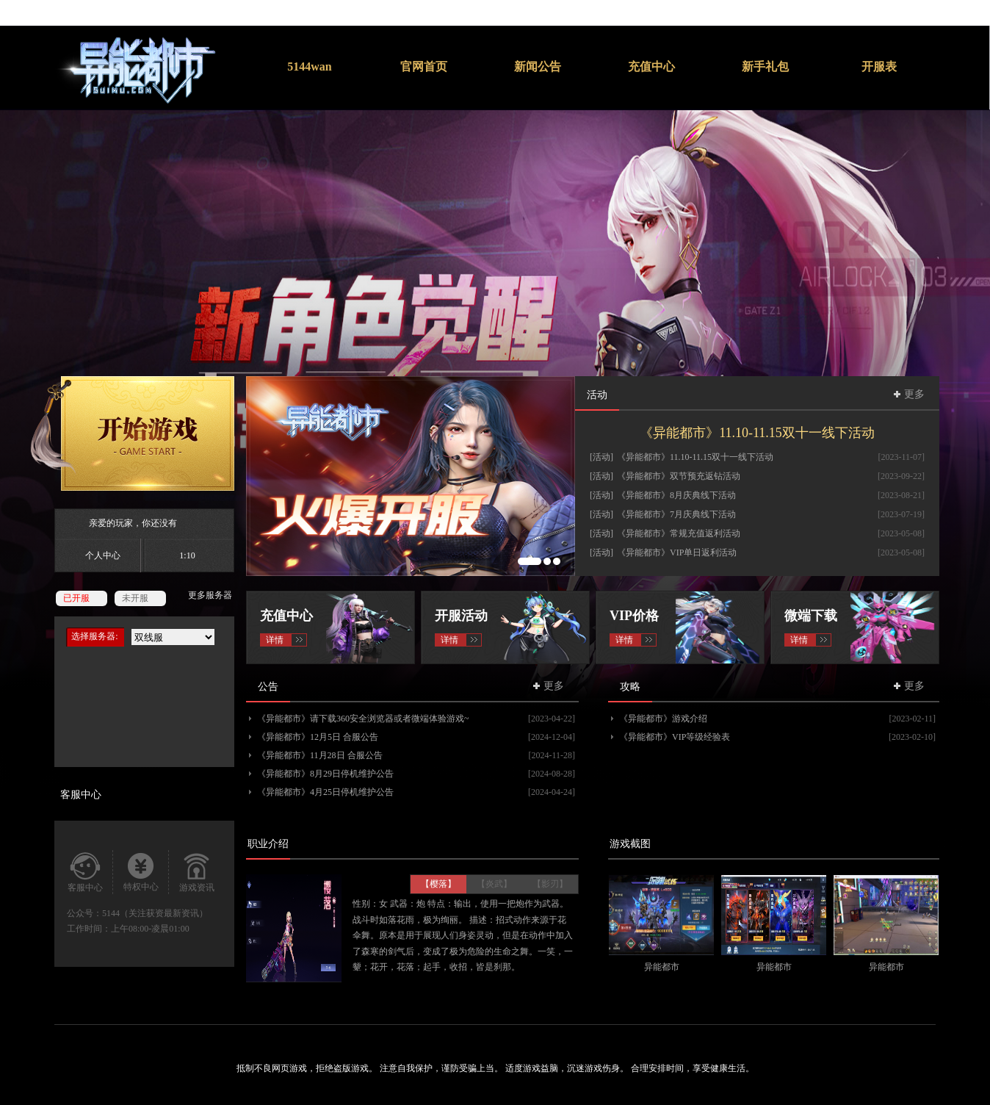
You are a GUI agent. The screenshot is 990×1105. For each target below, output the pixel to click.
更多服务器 (210, 595)
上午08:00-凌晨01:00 (150, 929)
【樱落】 (438, 884)
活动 (597, 394)
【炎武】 (494, 884)
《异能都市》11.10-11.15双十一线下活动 (757, 432)
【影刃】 (550, 884)
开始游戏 (132, 433)
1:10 (187, 555)
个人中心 (102, 555)
